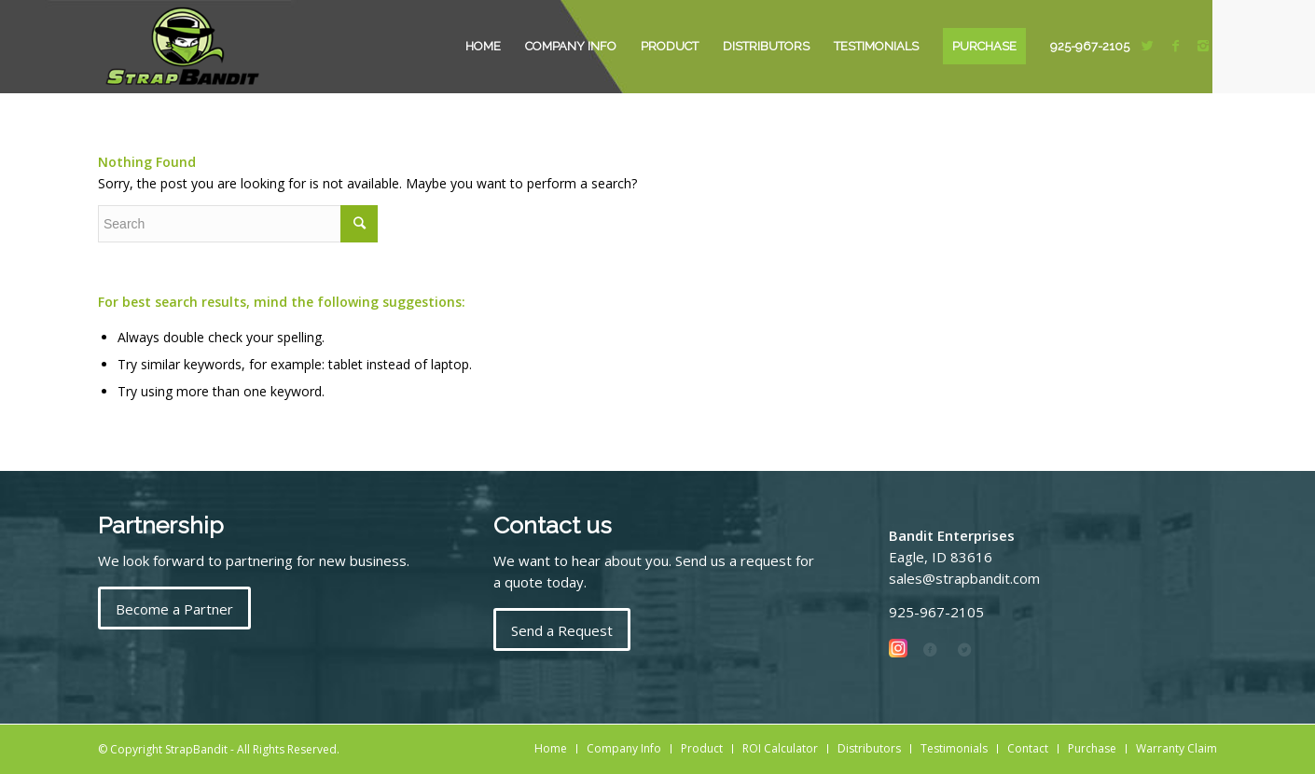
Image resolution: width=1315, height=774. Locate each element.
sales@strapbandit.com (964, 578)
